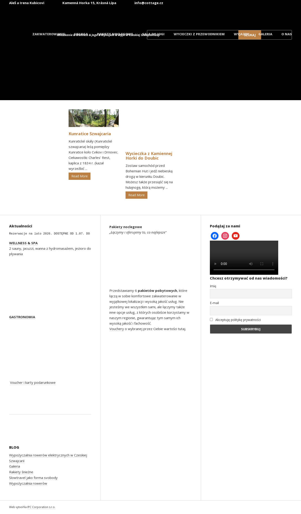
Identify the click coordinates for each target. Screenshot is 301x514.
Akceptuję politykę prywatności (235, 320)
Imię (213, 286)
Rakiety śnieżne (21, 472)
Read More (79, 176)
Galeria (265, 34)
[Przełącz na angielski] (194, 15)
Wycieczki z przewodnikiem (199, 34)
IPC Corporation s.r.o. (41, 507)
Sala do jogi (153, 34)
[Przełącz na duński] (276, 15)
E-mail (214, 303)
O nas (286, 34)
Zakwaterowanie (48, 34)
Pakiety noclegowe (115, 34)
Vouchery (116, 328)
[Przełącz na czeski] (167, 15)
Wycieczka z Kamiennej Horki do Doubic (149, 156)
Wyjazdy (241, 34)
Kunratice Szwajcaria (90, 133)
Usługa (81, 34)
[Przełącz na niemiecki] (221, 15)
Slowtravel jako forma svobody (33, 477)
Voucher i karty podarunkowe (33, 382)
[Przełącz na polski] (249, 15)
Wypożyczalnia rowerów (28, 483)
